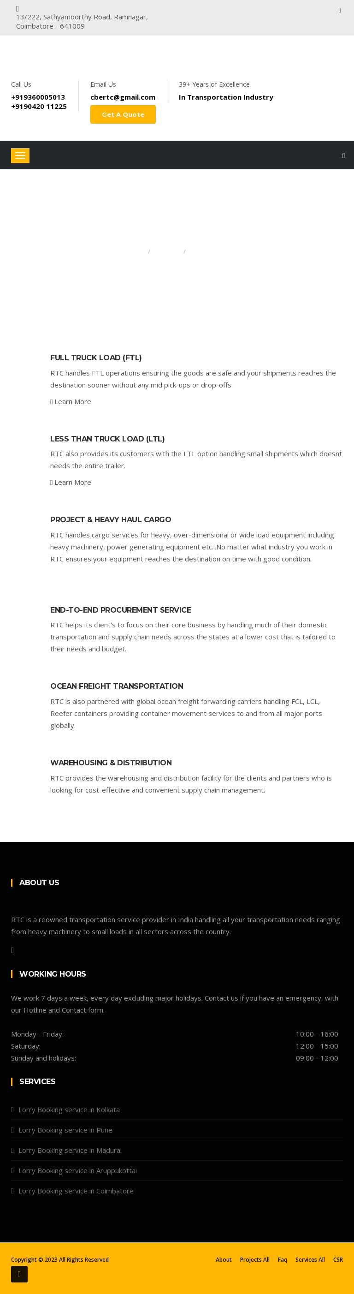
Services (167, 252)
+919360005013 (38, 96)
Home (135, 252)
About (224, 1260)
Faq (282, 1260)
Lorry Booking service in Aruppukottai (77, 1170)
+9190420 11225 (39, 106)
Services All (310, 1260)
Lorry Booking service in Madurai (70, 1150)
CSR (338, 1260)
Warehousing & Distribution (110, 762)
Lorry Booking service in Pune (65, 1129)
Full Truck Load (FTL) (96, 357)
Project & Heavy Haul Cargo (110, 519)
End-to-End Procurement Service (120, 610)
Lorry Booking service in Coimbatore (76, 1190)
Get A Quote (123, 114)
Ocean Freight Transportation (116, 686)
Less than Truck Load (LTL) (107, 439)
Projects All (255, 1260)
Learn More (70, 401)
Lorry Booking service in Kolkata (69, 1109)
